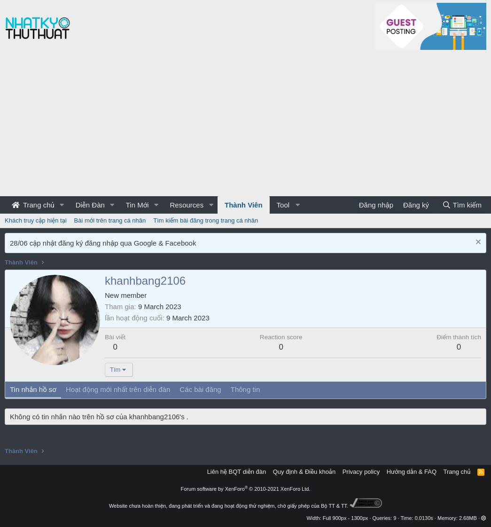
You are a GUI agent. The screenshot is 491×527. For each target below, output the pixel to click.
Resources (186, 205)
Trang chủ (33, 205)
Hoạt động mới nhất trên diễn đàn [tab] (118, 389)
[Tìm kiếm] (461, 205)
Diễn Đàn (90, 205)
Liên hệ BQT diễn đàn (236, 471)
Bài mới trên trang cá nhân (110, 220)
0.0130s (424, 518)
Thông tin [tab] (245, 389)
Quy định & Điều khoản (304, 471)
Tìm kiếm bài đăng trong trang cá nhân (205, 220)
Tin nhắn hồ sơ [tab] (33, 389)
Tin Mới (137, 205)
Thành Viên (244, 205)
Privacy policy (361, 471)
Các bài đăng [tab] (200, 389)
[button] (62, 205)
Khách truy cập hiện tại (36, 220)
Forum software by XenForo (246, 489)
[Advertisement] (245, 126)
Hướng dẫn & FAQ (411, 471)
